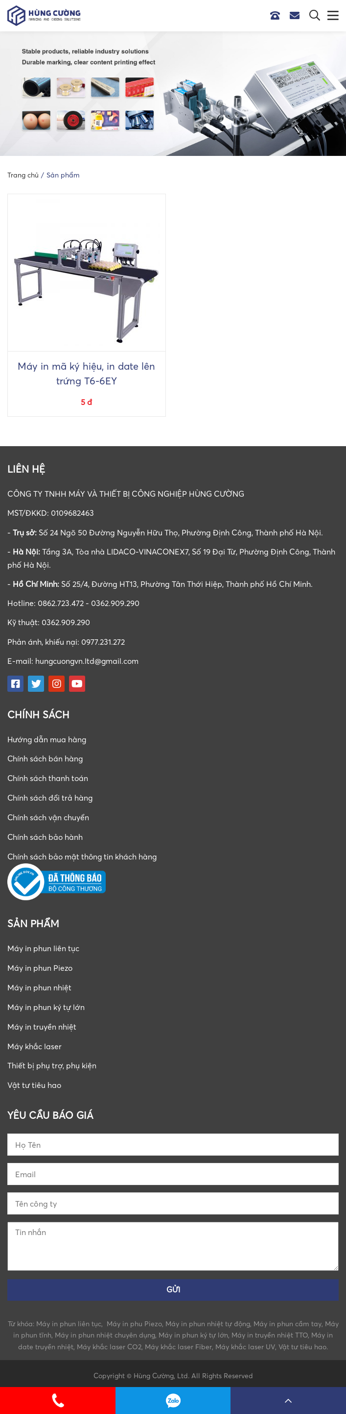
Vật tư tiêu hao (34, 1081)
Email (297, 16)
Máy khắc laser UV (245, 1342)
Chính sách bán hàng (45, 758)
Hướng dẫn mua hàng (47, 739)
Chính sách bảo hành (45, 835)
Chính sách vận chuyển (48, 816)
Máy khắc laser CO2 (109, 1342)
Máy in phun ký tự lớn (46, 1004)
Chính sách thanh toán (48, 777)
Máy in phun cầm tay (288, 1319)
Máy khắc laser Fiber (178, 1342)
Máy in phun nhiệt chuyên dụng (105, 1331)
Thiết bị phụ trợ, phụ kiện (51, 1061)
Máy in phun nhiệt (39, 984)
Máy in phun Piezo (40, 965)
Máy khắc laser (34, 1042)
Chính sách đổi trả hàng (50, 797)
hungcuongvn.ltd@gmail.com (88, 661)
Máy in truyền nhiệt (41, 1023)
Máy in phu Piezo (134, 1319)
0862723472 (173, 1400)
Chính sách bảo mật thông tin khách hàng (83, 854)
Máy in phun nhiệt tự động (207, 1319)
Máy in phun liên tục (43, 946)
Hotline (277, 16)
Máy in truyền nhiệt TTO (269, 1331)
